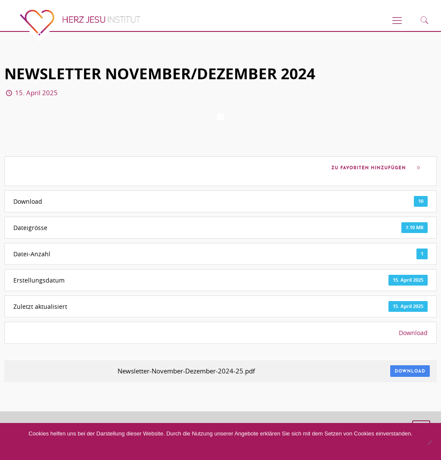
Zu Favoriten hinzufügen (367, 168)
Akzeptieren (183, 450)
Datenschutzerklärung (248, 450)
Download (413, 333)
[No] (429, 442)
